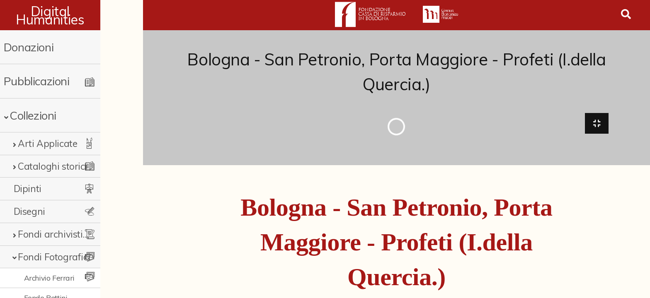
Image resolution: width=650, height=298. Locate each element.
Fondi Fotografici (54, 257)
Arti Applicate (47, 143)
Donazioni (28, 47)
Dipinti (27, 189)
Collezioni (33, 115)
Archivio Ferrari (49, 277)
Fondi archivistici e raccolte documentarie (73, 234)
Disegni (29, 211)
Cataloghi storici (52, 166)
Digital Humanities (71, 15)
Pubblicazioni (37, 81)
